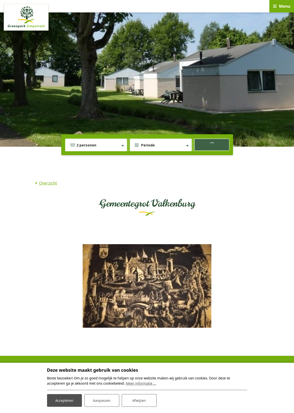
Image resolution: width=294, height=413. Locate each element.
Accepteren (64, 400)
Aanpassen (102, 400)
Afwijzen (139, 400)
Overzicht (48, 183)
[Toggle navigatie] (281, 6)
